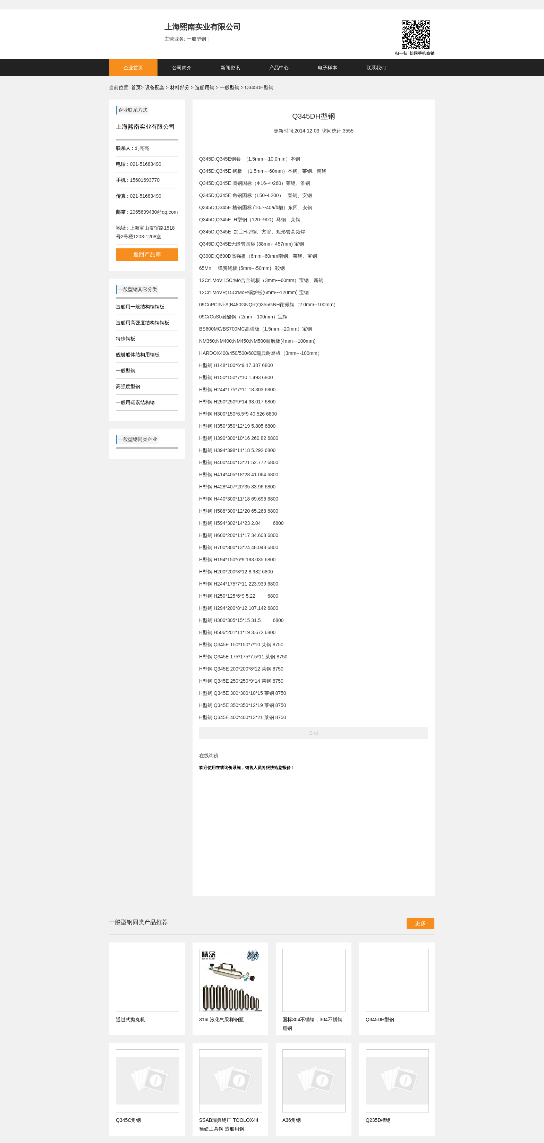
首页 (136, 87)
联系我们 (376, 67)
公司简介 (182, 67)
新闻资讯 (230, 67)
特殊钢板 (125, 338)
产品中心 (279, 67)
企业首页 (133, 67)
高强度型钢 (128, 386)
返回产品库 (147, 254)
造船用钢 (205, 87)
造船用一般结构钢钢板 (140, 306)
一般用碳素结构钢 (135, 402)
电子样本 (327, 67)
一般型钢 (229, 87)
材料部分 (180, 87)
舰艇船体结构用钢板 (138, 354)
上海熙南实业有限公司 (145, 126)
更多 (420, 923)
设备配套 (154, 87)
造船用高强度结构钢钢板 (142, 322)
